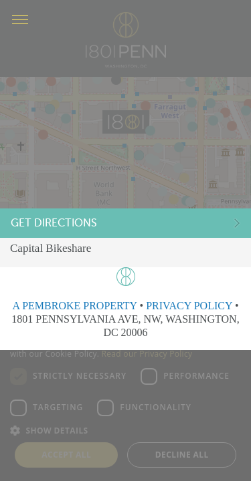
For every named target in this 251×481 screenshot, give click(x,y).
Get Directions (60, 224)
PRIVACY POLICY (189, 305)
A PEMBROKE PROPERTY (74, 305)
